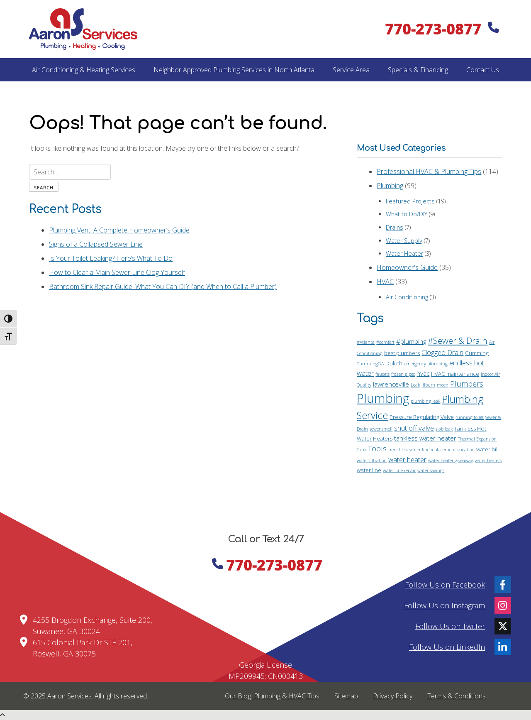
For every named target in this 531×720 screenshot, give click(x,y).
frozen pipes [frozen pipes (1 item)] (403, 374)
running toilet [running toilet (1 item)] (469, 417)
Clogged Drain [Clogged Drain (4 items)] (442, 352)
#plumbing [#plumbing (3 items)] (411, 341)
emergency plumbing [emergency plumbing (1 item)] (426, 364)
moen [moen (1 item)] (442, 385)
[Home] (83, 29)
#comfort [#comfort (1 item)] (385, 342)
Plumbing (390, 185)
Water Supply (404, 241)
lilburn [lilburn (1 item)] (428, 385)
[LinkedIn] (502, 647)
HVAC (385, 281)
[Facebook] (502, 584)
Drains (394, 227)
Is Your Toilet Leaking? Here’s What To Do (111, 258)
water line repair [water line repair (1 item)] (399, 470)
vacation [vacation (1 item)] (466, 450)
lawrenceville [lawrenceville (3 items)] (391, 384)
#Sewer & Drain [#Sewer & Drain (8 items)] (457, 340)
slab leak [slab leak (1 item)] (444, 429)
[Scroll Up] (2, 715)
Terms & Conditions (456, 695)
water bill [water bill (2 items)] (487, 449)
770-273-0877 (442, 29)
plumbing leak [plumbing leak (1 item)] (425, 401)
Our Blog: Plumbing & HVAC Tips (272, 695)
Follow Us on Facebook (445, 584)
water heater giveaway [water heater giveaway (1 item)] (450, 460)
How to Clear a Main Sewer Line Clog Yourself (117, 272)
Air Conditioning (407, 297)
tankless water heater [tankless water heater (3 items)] (425, 438)
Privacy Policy (392, 695)
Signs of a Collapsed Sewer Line (96, 244)
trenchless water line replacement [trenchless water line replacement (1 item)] (422, 450)
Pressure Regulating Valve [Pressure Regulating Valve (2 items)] (422, 417)
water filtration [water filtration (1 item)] (372, 460)
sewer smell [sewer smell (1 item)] (381, 429)
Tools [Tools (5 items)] (377, 448)
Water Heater (404, 253)
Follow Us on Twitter (450, 626)
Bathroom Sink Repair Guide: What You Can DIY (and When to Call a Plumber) (163, 286)
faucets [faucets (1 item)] (382, 374)
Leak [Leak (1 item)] (415, 385)
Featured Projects (410, 201)
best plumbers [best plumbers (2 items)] (402, 353)
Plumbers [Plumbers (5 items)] (466, 384)
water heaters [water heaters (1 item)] (488, 460)
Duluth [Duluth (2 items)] (393, 363)
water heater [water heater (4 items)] (407, 459)
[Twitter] (502, 626)
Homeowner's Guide (407, 267)
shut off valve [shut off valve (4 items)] (414, 428)
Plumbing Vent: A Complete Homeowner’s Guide (119, 230)
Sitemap (346, 695)
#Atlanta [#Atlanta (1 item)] (366, 342)
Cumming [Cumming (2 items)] (477, 353)
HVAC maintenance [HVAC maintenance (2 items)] (455, 373)
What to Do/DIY (406, 214)
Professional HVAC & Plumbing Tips (429, 171)
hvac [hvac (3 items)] (423, 373)
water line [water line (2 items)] (369, 470)
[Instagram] (502, 605)
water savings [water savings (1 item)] (430, 470)
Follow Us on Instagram (444, 605)
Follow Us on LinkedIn (447, 646)
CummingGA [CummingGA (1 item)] (370, 364)
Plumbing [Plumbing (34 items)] (383, 398)
